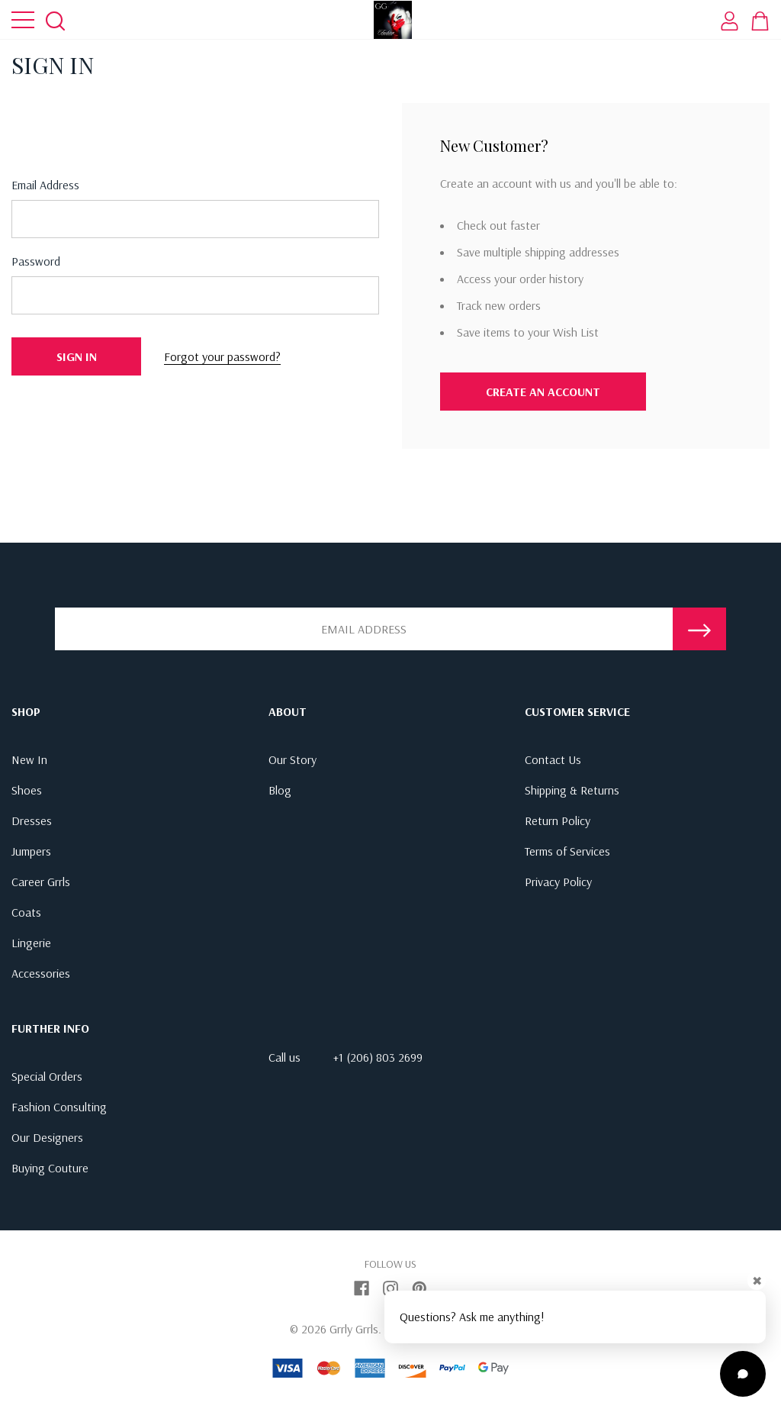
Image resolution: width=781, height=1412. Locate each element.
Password (35, 261)
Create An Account (543, 391)
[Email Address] (364, 629)
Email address (45, 184)
